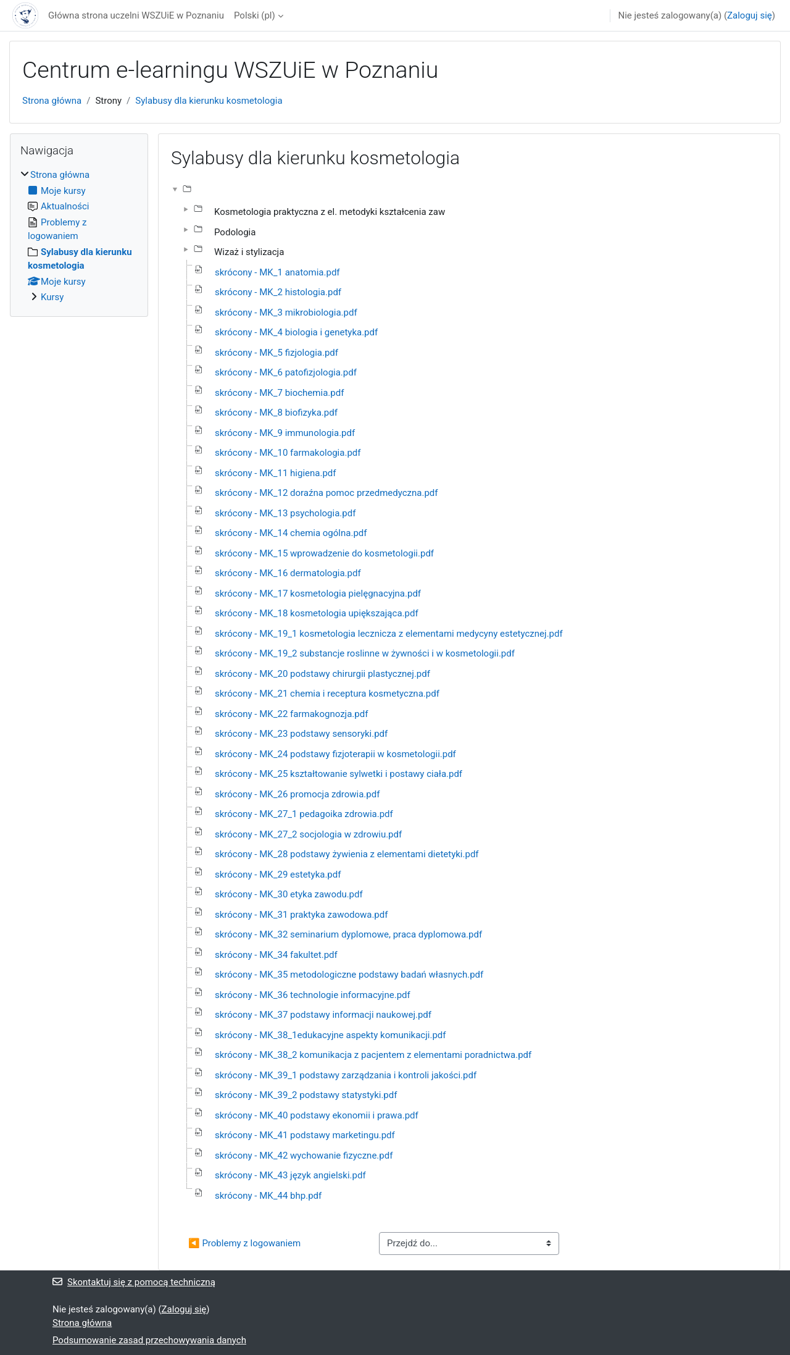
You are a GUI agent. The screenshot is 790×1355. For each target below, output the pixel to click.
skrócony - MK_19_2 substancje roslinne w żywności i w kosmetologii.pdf (365, 653)
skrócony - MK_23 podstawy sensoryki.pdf (301, 733)
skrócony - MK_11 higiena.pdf (275, 473)
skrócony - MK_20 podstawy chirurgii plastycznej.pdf (322, 673)
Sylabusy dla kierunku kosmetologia (208, 100)
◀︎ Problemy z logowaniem (244, 1243)
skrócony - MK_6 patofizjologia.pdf (286, 372)
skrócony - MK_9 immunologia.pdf (285, 432)
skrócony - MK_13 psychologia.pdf (285, 513)
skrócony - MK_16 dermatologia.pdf (288, 573)
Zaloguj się (749, 15)
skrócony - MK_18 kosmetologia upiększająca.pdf (316, 613)
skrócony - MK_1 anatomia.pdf (277, 272)
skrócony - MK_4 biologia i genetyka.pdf (296, 332)
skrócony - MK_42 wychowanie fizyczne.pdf (304, 1155)
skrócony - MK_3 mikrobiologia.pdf (286, 312)
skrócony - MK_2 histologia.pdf (278, 292)
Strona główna (51, 100)
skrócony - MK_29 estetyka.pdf (278, 874)
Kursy (52, 297)
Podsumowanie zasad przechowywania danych (149, 1340)
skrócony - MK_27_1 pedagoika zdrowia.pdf (304, 814)
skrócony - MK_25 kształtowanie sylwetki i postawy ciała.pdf (338, 773)
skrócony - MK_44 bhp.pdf (268, 1195)
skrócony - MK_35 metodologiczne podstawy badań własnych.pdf (349, 974)
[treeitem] (79, 236)
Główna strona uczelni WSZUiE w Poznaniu (136, 15)
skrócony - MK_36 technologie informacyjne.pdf (312, 995)
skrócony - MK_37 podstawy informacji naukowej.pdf (323, 1014)
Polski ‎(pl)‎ (254, 15)
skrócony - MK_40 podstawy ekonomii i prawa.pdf (316, 1115)
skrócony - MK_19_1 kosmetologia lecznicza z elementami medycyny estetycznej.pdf (389, 633)
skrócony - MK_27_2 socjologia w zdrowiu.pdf (308, 834)
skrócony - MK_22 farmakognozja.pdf (291, 713)
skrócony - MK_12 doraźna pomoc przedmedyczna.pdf (326, 492)
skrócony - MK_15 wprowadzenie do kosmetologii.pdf (324, 553)
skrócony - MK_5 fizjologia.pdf (276, 352)
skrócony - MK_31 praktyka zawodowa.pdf (301, 914)
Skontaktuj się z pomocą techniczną (133, 1282)
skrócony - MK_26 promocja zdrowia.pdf (297, 794)
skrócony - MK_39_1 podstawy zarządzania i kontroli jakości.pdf (345, 1075)
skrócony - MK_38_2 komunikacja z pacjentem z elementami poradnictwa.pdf (373, 1054)
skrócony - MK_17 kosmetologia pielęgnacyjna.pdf (318, 593)
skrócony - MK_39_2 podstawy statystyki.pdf (306, 1095)
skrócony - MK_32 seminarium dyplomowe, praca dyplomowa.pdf (348, 934)
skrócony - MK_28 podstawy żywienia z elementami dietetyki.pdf (347, 854)
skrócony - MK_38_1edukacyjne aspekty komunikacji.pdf (330, 1035)
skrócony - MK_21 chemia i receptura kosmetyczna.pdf (327, 693)
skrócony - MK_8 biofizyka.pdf (276, 412)
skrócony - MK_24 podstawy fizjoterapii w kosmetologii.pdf (335, 754)
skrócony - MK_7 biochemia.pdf (279, 392)
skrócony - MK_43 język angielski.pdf (290, 1175)
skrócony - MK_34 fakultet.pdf (276, 954)
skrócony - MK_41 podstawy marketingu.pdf (305, 1135)
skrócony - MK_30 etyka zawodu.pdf (289, 894)
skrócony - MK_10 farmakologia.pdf (287, 452)
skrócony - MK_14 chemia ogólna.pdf (291, 533)
